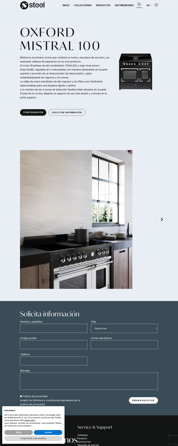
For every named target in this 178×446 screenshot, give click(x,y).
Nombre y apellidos (31, 321)
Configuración (33, 112)
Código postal (28, 338)
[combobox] (124, 328)
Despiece (82, 438)
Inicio (66, 5)
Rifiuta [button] (19, 432)
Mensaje (25, 370)
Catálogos (82, 435)
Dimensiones (84, 441)
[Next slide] (162, 219)
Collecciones (83, 5)
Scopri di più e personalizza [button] (33, 438)
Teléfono (25, 354)
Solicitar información (67, 112)
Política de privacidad (35, 396)
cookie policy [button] (29, 420)
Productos (103, 5)
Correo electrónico (101, 338)
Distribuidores (124, 5)
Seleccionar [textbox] (100, 328)
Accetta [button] (48, 432)
